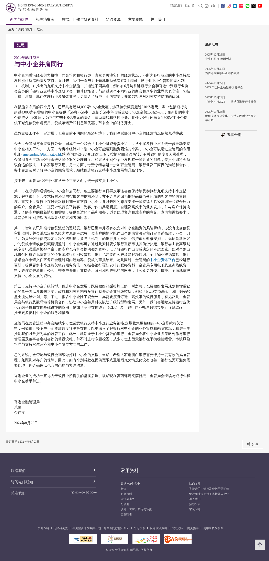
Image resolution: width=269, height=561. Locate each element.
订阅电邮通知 (22, 482)
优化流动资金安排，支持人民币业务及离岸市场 (230, 118)
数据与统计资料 (131, 483)
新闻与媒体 (19, 19)
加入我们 (195, 499)
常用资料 (130, 470)
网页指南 (193, 528)
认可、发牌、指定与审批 (136, 509)
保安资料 (177, 528)
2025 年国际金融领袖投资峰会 (224, 87)
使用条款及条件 (213, 528)
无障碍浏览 (61, 528)
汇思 (40, 29)
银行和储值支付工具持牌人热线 (209, 493)
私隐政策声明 (158, 528)
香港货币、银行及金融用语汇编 (209, 488)
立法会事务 (128, 499)
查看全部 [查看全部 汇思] (231, 134)
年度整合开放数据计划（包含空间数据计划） (100, 528)
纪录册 (125, 504)
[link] (213, 6)
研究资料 (126, 493)
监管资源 (113, 19)
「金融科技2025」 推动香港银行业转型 (230, 101)
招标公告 (195, 504)
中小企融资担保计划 (218, 58)
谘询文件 (195, 483)
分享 (252, 444)
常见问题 (195, 509)
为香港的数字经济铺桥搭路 (222, 73)
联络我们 (176, 5)
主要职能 (135, 19)
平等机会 (139, 528)
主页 (11, 29)
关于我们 (157, 19)
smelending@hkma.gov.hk (42, 154)
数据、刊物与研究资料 (80, 19)
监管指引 (126, 514)
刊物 (123, 488)
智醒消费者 (45, 19)
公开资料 (43, 528)
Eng (187, 5)
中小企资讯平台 (162, 260)
